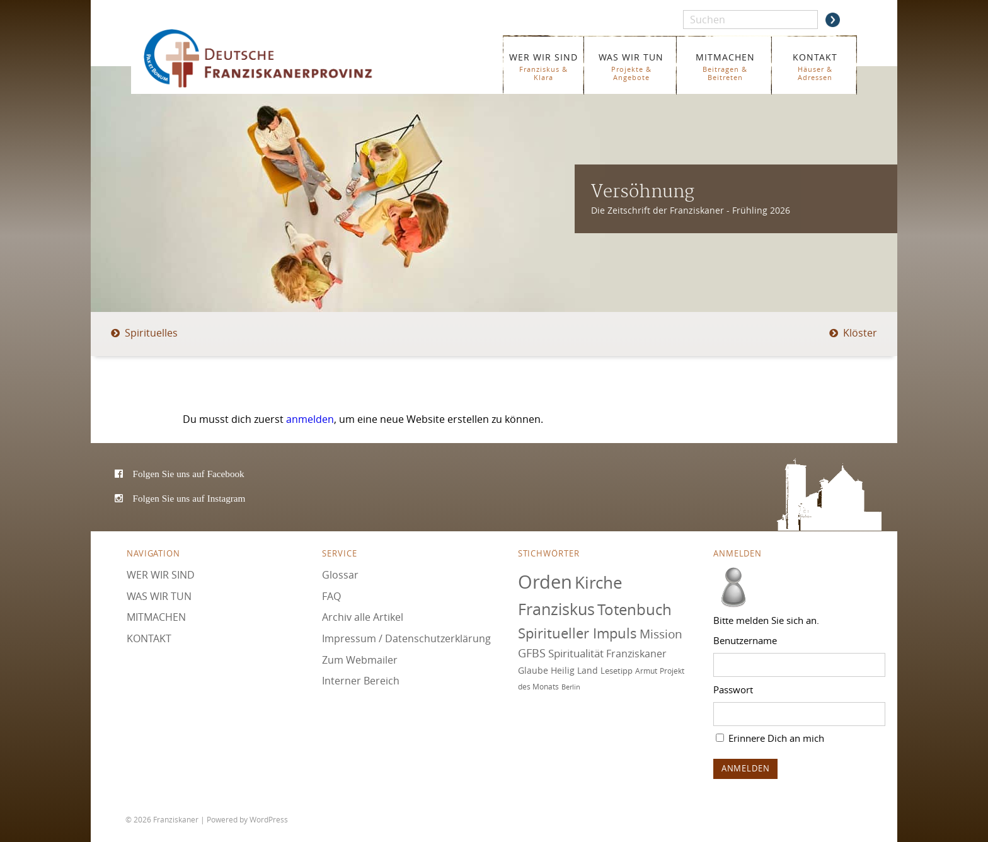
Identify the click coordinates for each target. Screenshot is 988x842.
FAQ (331, 596)
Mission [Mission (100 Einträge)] (661, 634)
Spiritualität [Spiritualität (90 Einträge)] (576, 653)
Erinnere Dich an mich (770, 738)
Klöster (860, 333)
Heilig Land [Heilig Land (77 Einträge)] (574, 670)
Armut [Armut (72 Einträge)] (646, 671)
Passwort (733, 689)
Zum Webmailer (360, 660)
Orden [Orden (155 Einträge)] (545, 581)
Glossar (340, 575)
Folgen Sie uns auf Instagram (189, 498)
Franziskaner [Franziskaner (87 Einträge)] (636, 653)
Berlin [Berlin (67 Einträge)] (570, 687)
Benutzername (745, 640)
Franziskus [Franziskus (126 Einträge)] (556, 609)
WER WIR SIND (543, 66)
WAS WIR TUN (631, 66)
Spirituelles (151, 333)
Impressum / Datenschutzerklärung (406, 638)
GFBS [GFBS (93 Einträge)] (532, 652)
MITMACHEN (725, 66)
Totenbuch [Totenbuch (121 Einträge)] (634, 609)
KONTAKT (815, 66)
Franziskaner (276, 58)
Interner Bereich (360, 681)
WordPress (269, 819)
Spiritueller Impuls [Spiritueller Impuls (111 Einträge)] (577, 633)
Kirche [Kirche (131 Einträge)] (599, 582)
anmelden (310, 419)
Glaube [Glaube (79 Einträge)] (533, 670)
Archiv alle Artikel (362, 617)
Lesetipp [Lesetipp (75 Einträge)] (616, 670)
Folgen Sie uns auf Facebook (188, 473)
